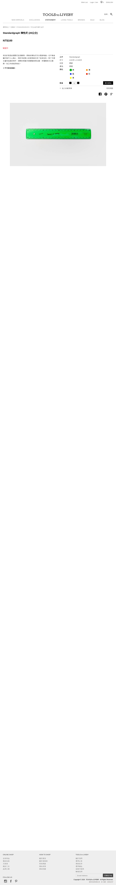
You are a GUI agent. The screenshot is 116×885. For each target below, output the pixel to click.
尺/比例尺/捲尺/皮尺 (37, 27)
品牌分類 (6, 869)
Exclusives (34, 21)
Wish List (84, 2)
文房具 (12, 27)
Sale (92, 21)
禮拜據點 (79, 866)
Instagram (5, 881)
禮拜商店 (6, 27)
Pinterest (16, 881)
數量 (61, 83)
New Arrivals (18, 21)
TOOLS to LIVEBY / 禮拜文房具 (58, 15)
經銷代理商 (80, 869)
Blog (102, 21)
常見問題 (109, 88)
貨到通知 (108, 83)
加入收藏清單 (67, 88)
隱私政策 (42, 866)
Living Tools (67, 21)
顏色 (61, 69)
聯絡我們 (79, 872)
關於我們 (79, 858)
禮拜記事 (79, 861)
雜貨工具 (6, 866)
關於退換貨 (43, 861)
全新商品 (6, 858)
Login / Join (94, 2)
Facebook (10, 881)
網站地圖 (42, 869)
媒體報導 (79, 864)
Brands (81, 21)
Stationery (50, 21)
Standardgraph (22, 27)
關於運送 (42, 858)
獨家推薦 (6, 861)
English (109, 2)
